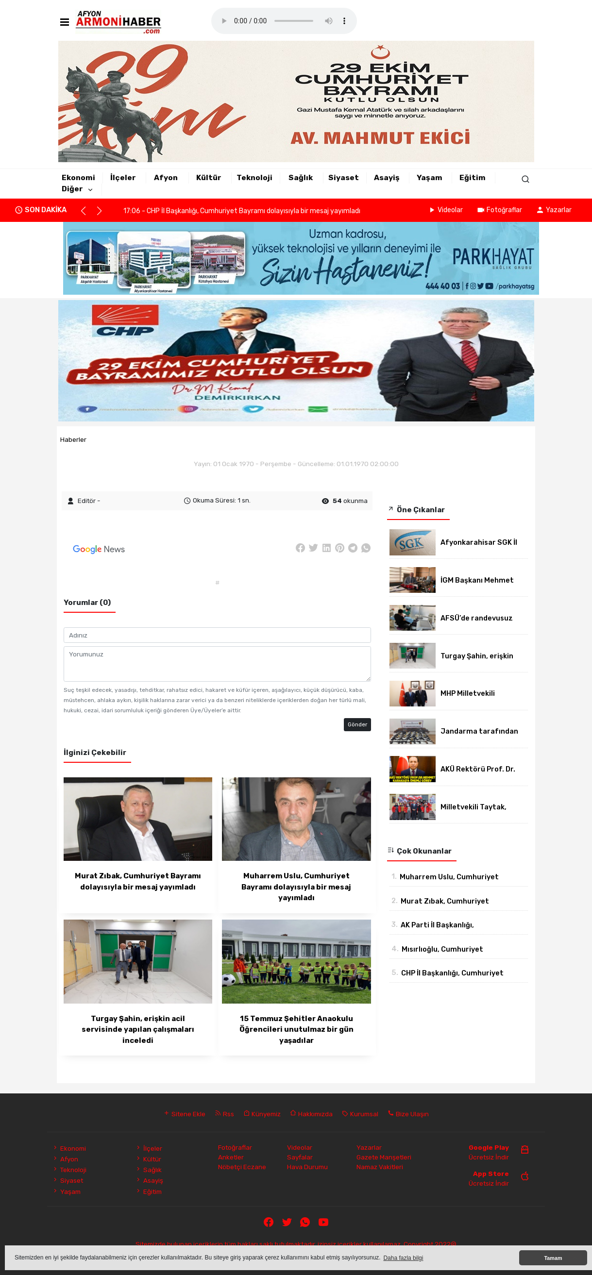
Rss (224, 1114)
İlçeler (123, 177)
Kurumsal (360, 1114)
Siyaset (343, 177)
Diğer (72, 189)
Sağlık (300, 177)
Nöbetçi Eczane (242, 1167)
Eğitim (472, 177)
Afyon (166, 177)
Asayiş (387, 177)
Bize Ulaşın (408, 1114)
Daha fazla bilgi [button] (403, 1258)
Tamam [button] (553, 1258)
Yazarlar (554, 210)
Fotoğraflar (499, 210)
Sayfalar (300, 1157)
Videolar (445, 210)
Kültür (208, 177)
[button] (87, 215)
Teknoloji (254, 177)
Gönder (357, 724)
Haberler (73, 439)
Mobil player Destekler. (284, 21)
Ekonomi (78, 177)
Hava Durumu (307, 1167)
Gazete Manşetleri (383, 1157)
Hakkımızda (311, 1114)
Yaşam (429, 177)
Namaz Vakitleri (379, 1167)
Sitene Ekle (184, 1114)
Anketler (231, 1157)
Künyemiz (262, 1114)
